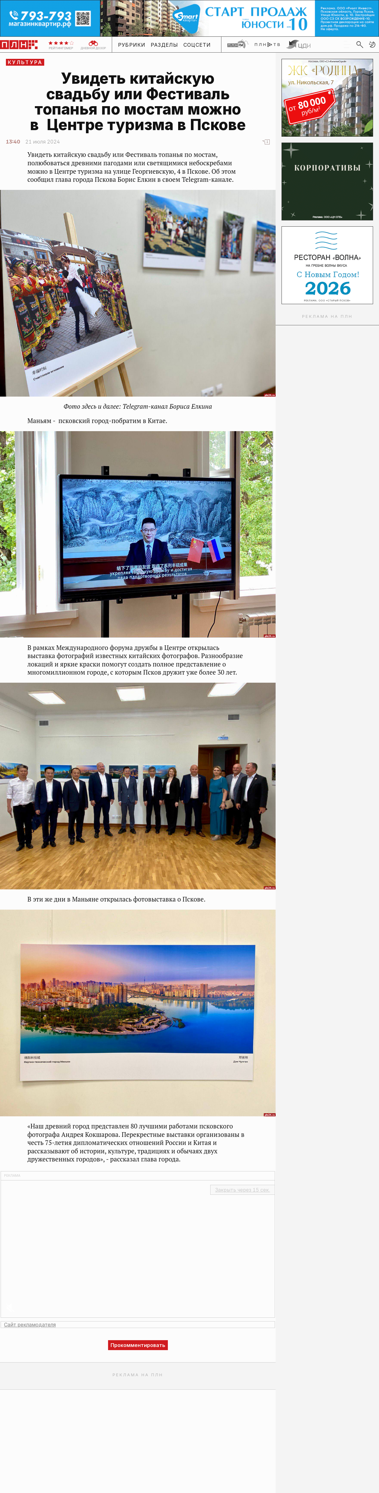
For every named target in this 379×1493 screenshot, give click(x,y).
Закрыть (242, 1190)
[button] (372, 44)
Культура (25, 62)
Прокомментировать (138, 1345)
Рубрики (132, 45)
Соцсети (197, 45)
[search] (359, 44)
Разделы (164, 45)
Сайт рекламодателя (30, 1324)
